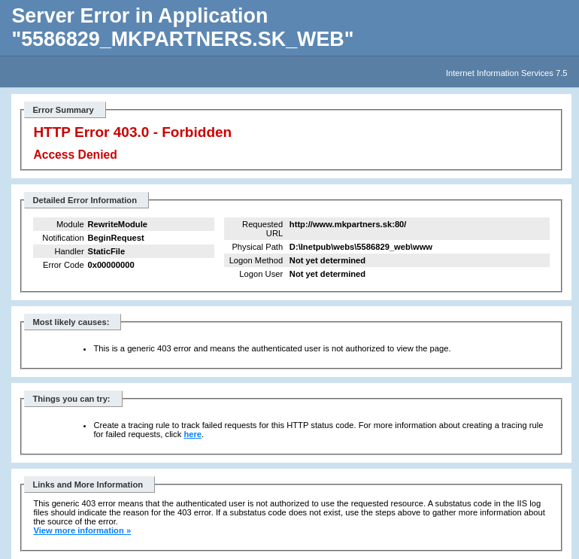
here (192, 434)
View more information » (82, 530)
